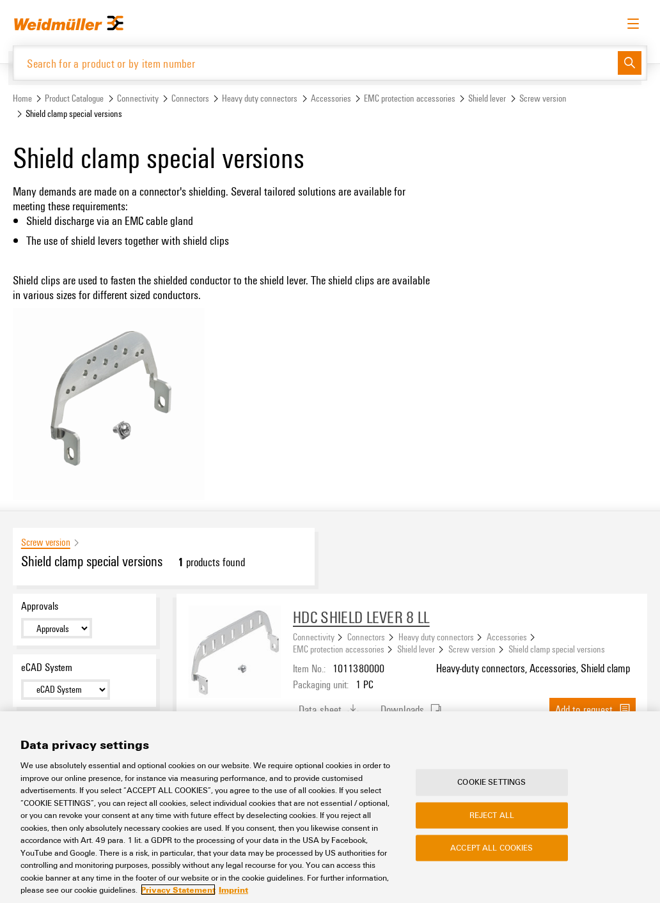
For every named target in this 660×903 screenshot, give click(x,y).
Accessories (331, 98)
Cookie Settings (491, 782)
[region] (330, 807)
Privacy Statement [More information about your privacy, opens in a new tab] (178, 889)
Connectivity (138, 98)
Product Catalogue (74, 98)
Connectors (190, 98)
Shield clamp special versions (556, 648)
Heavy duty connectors (259, 98)
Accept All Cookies (491, 847)
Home (22, 98)
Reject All (491, 815)
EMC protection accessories (409, 98)
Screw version (543, 98)
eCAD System (46, 667)
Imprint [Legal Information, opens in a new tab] (233, 889)
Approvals (39, 606)
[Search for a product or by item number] (315, 63)
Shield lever (487, 98)
